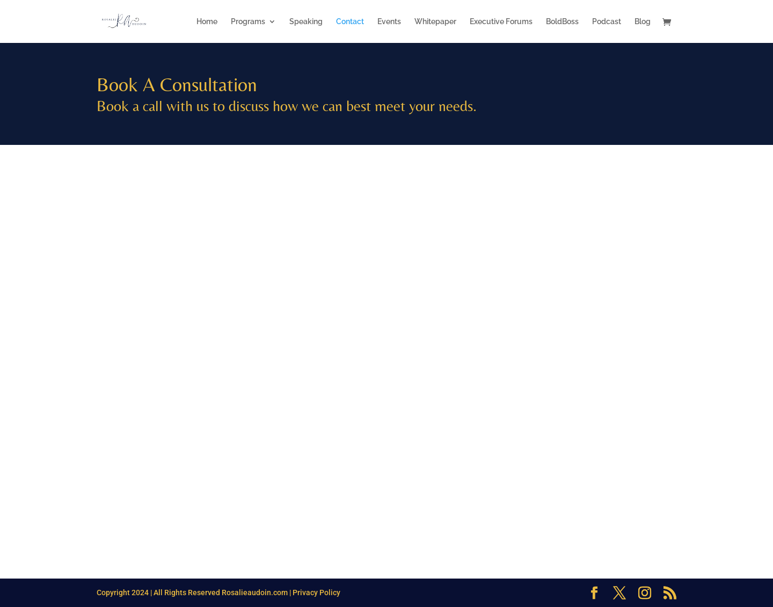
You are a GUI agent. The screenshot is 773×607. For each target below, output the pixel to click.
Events (389, 22)
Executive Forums (501, 22)
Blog (643, 22)
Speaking (306, 22)
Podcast (606, 22)
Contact (350, 22)
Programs (248, 22)
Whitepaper (435, 22)
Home (206, 22)
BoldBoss (562, 22)
